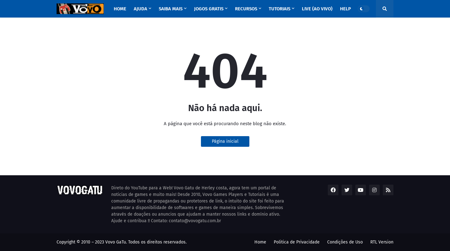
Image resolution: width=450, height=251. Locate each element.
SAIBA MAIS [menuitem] (170, 9)
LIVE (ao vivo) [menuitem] (317, 9)
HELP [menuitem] (345, 9)
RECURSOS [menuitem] (246, 9)
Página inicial (225, 141)
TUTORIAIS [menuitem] (279, 9)
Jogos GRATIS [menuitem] (208, 9)
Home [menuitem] (120, 9)
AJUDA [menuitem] (140, 9)
